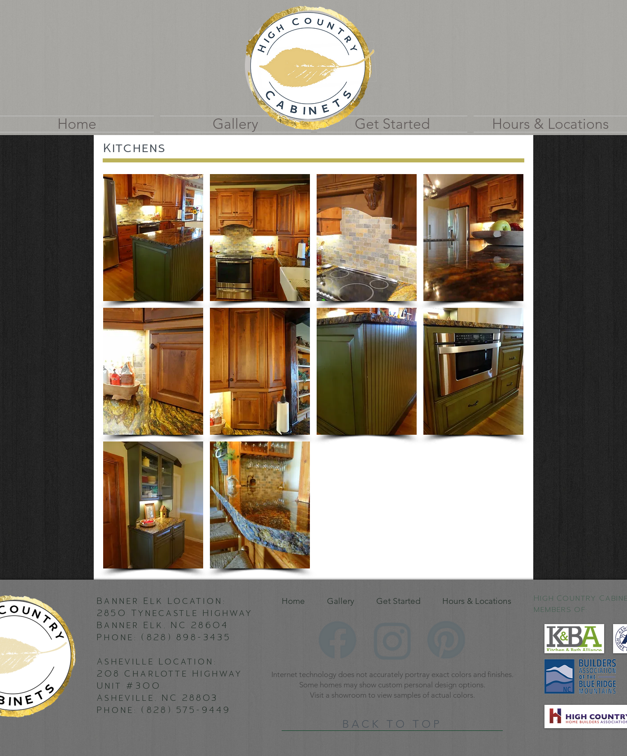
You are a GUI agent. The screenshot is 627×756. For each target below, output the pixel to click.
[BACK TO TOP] (392, 724)
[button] (153, 237)
